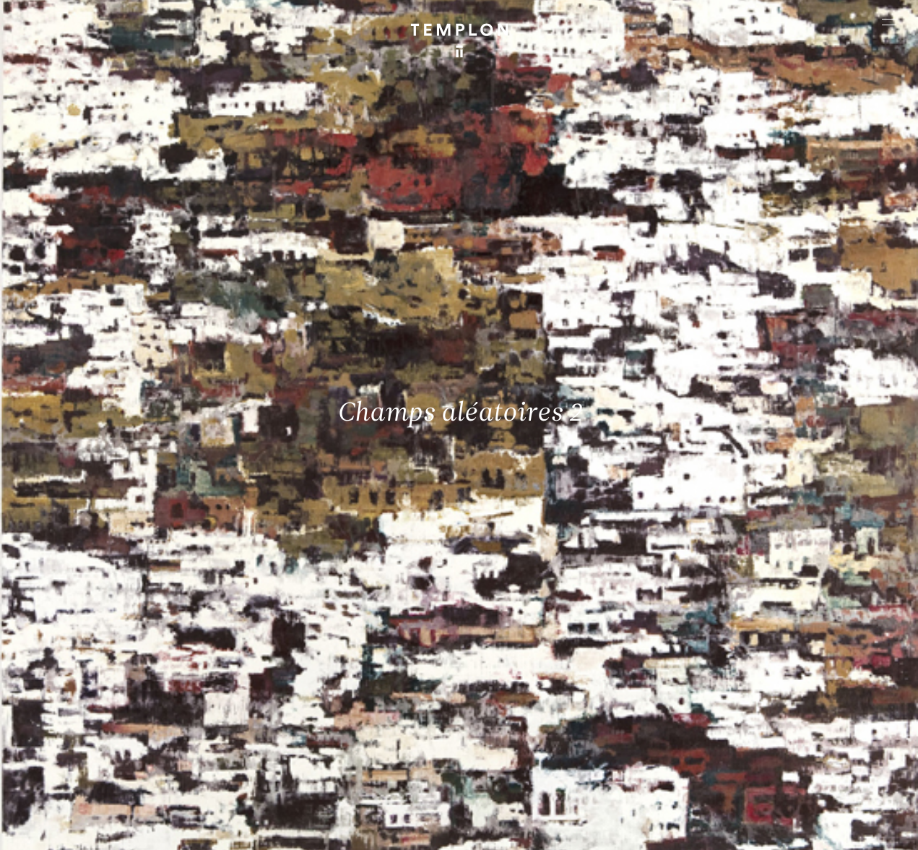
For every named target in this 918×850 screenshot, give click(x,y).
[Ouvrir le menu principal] (889, 21)
